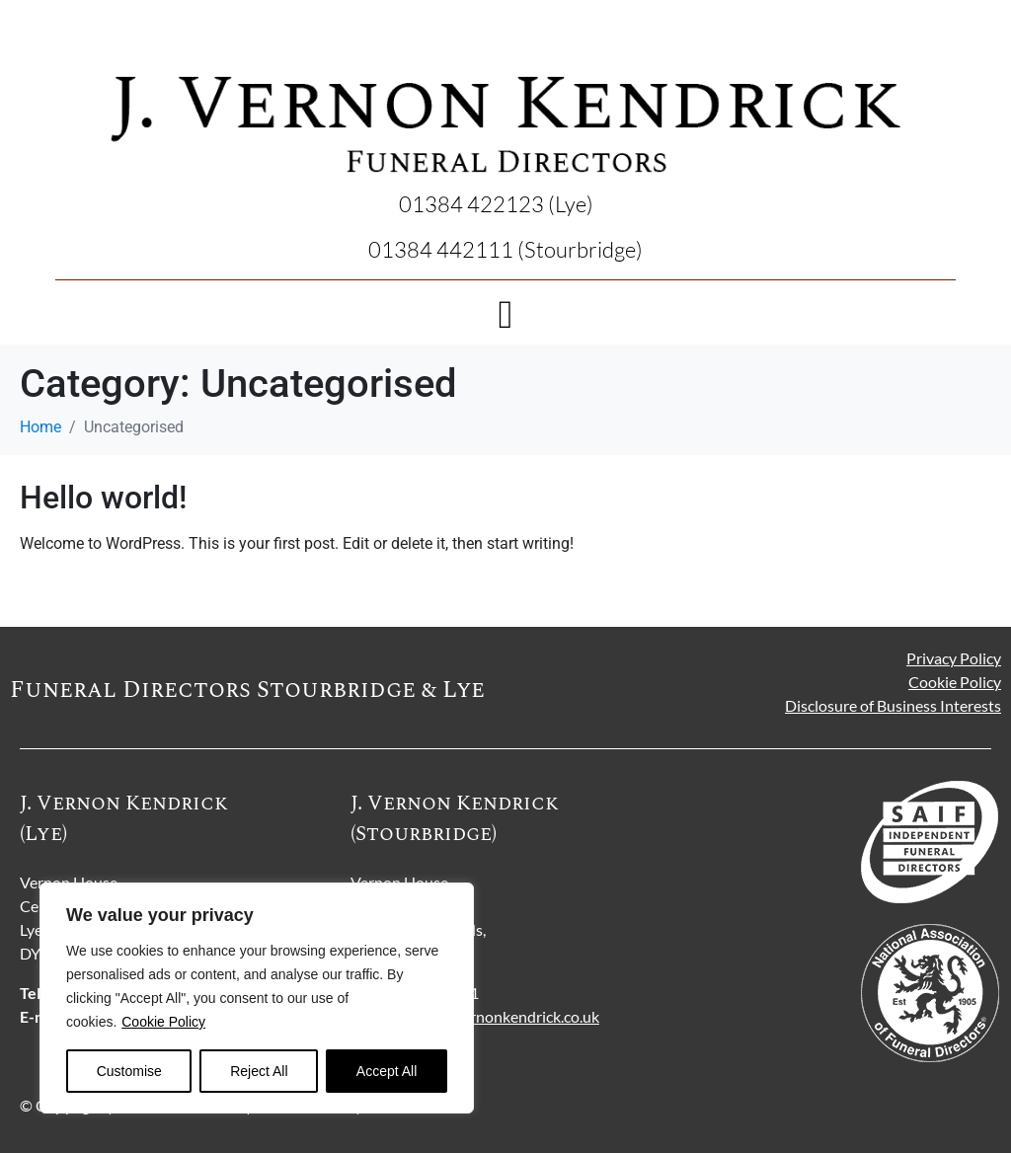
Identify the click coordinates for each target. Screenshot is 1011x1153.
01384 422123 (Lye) (496, 204)
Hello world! (103, 497)
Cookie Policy (163, 1022)
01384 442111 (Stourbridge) (505, 249)
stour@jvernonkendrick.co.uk (500, 1016)
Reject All (258, 1071)
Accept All (386, 1071)
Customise (129, 1071)
